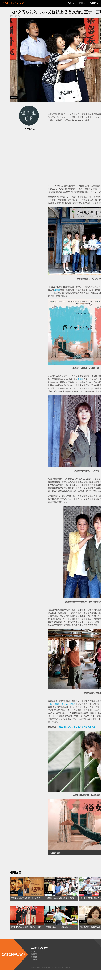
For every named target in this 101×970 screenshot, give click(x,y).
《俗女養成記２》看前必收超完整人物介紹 (76, 727)
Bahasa (94, 3)
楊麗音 (57, 704)
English (71, 3)
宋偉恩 (73, 704)
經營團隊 (34, 957)
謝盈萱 (57, 290)
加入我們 (34, 960)
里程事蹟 (34, 954)
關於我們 (34, 951)
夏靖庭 (65, 704)
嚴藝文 (81, 379)
